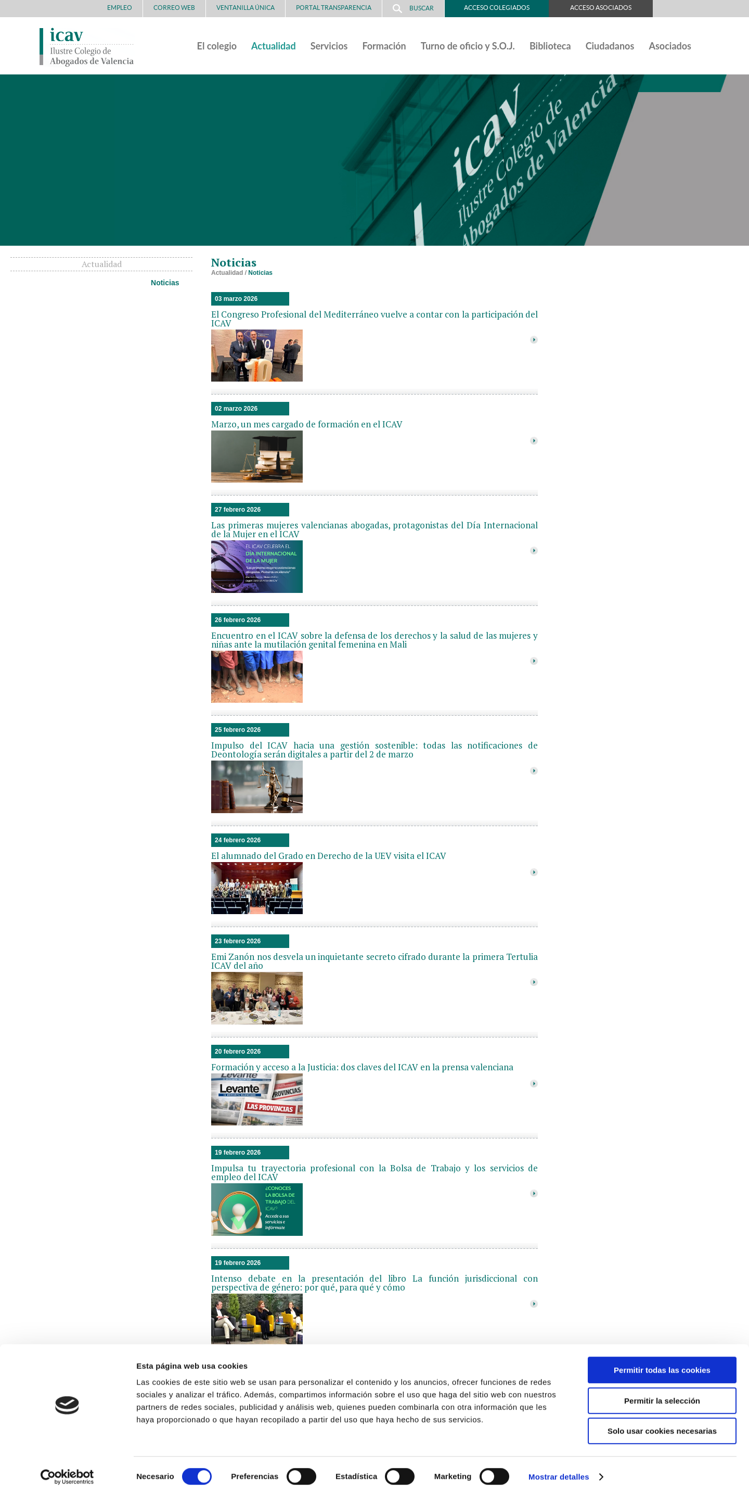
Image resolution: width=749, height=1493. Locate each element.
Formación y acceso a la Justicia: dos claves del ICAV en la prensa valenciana (362, 1067)
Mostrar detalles (558, 1472)
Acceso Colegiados (497, 7)
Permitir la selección (662, 1396)
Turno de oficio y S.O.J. (468, 46)
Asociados (670, 46)
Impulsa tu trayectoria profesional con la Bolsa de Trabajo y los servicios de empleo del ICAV (374, 1172)
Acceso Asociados (600, 7)
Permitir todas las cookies (662, 1365)
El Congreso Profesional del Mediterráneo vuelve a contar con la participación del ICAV (374, 318)
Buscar (413, 8)
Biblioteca (550, 46)
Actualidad (273, 46)
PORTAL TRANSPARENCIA (333, 7)
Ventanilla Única (245, 7)
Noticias (165, 283)
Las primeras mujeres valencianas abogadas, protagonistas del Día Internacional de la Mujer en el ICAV (374, 529)
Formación (384, 46)
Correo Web (174, 7)
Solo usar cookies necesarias (662, 1426)
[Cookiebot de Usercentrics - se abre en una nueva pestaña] (67, 1473)
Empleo (119, 7)
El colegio (217, 46)
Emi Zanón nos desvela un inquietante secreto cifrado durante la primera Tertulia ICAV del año (374, 961)
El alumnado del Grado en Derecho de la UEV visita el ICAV (328, 856)
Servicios (329, 46)
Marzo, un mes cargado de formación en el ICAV (307, 424)
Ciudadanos (610, 46)
